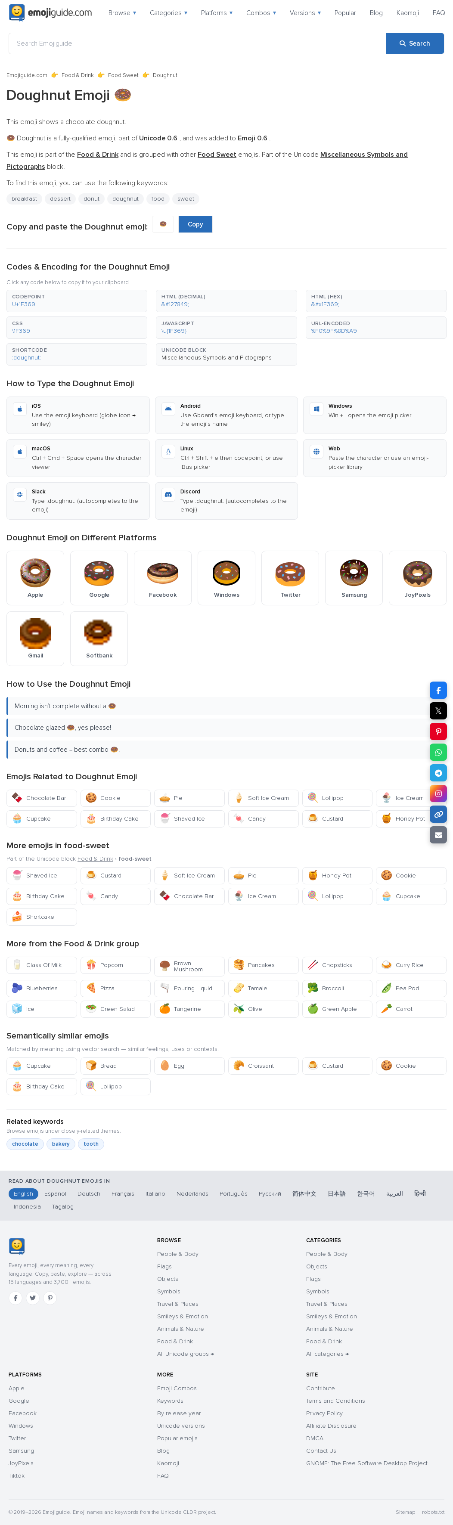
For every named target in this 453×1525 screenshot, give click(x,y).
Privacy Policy (324, 1413)
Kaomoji (408, 13)
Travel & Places (178, 1304)
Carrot (397, 1009)
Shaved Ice (182, 818)
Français (123, 1193)
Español (55, 1193)
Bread (101, 1066)
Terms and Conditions (335, 1400)
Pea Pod (400, 988)
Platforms (217, 13)
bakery (61, 1144)
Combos (261, 13)
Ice (22, 1009)
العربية (394, 1193)
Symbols (168, 1291)
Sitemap (405, 1512)
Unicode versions (181, 1425)
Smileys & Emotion (182, 1316)
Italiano (155, 1193)
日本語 (337, 1193)
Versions (305, 13)
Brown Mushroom (181, 966)
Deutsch (89, 1193)
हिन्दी (420, 1193)
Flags (164, 1266)
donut (91, 198)
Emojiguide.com (26, 75)
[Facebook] (15, 1298)
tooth (91, 1144)
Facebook (23, 1413)
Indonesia (27, 1206)
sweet (185, 198)
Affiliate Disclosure (331, 1425)
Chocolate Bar (38, 798)
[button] (76, 301)
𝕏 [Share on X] (438, 711)
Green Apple (332, 1009)
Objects (167, 1279)
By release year (179, 1413)
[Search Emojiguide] (197, 43)
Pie (171, 798)
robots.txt (433, 1512)
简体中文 (304, 1193)
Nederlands (192, 1193)
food (158, 198)
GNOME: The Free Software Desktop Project (367, 1463)
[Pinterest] (50, 1298)
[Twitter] (33, 1298)
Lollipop (325, 798)
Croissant (253, 1066)
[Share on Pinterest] (438, 731)
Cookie (103, 798)
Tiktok (17, 1475)
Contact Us (321, 1450)
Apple (17, 1388)
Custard (325, 818)
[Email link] (438, 834)
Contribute (320, 1388)
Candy (249, 818)
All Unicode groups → (185, 1354)
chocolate (25, 1144)
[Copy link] (438, 814)
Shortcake (32, 917)
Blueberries (34, 988)
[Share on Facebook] (438, 690)
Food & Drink (78, 75)
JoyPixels (21, 1463)
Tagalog (63, 1206)
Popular (345, 13)
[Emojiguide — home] (50, 13)
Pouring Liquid (185, 988)
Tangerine (180, 1009)
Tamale (250, 988)
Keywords (170, 1400)
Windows (21, 1425)
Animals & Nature (180, 1329)
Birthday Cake (112, 818)
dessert (60, 198)
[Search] (415, 43)
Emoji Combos (177, 1388)
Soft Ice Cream (261, 798)
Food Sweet (123, 75)
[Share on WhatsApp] (438, 752)
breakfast (24, 198)
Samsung (21, 1450)
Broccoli (325, 988)
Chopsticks (329, 965)
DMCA (314, 1438)
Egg (171, 1066)
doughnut (125, 198)
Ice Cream (402, 798)
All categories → (327, 1354)
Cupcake (31, 818)
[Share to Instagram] (438, 793)
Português (234, 1193)
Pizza (100, 988)
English (23, 1193)
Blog (376, 13)
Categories (168, 13)
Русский (270, 1193)
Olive (247, 1009)
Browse (122, 13)
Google (19, 1400)
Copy (195, 224)
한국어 (366, 1193)
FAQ (439, 13)
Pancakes (254, 965)
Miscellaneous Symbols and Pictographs (216, 357)
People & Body (178, 1254)
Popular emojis (177, 1438)
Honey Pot (403, 818)
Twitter (17, 1438)
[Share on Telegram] (438, 772)
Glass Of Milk (36, 965)
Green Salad (110, 1009)
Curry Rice (402, 965)
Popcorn (104, 965)
